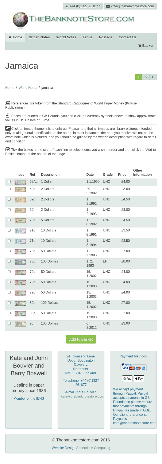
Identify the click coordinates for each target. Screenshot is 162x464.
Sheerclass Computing (93, 448)
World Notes (66, 37)
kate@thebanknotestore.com (130, 6)
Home (15, 37)
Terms (88, 37)
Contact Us (127, 37)
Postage (105, 37)
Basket (145, 45)
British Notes (39, 37)
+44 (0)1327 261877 (83, 6)
